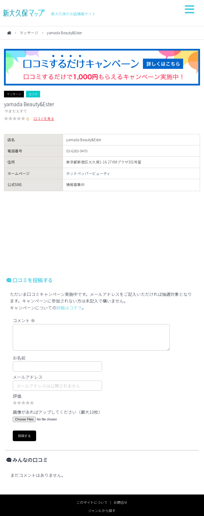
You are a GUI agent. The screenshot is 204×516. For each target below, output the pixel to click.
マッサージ (29, 32)
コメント (24, 320)
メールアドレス (27, 377)
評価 (17, 396)
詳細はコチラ (69, 307)
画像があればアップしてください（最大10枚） (58, 412)
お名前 (19, 358)
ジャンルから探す (102, 510)
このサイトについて (92, 502)
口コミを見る (43, 118)
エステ (33, 94)
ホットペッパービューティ (88, 173)
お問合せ (121, 502)
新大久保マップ (24, 13)
